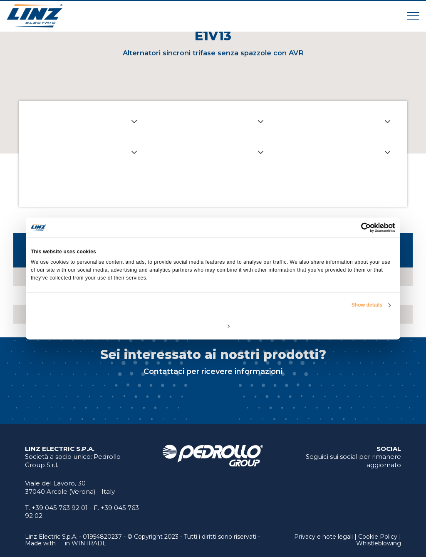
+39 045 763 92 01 (60, 508)
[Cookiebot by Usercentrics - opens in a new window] (358, 228)
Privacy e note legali (323, 536)
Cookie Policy (377, 536)
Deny (90, 326)
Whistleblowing (378, 543)
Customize (213, 326)
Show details (367, 305)
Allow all (335, 326)
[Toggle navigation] (413, 15)
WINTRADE (89, 543)
